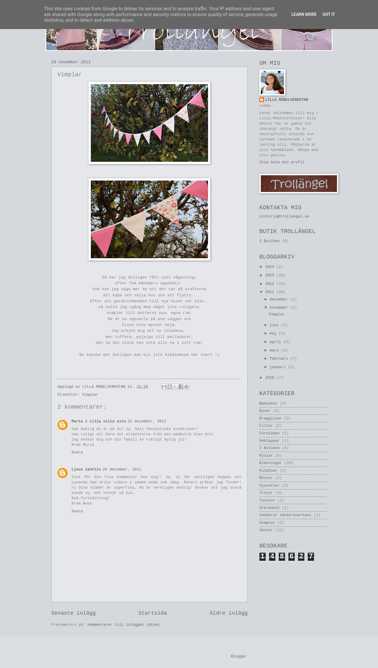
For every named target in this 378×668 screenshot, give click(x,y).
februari (280, 358)
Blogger (239, 656)
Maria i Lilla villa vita (98, 421)
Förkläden (269, 433)
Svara (77, 452)
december (280, 299)
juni (275, 325)
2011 (271, 292)
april (276, 342)
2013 (271, 275)
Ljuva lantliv (86, 469)
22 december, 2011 (146, 421)
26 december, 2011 (122, 469)
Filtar (266, 426)
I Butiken (269, 241)
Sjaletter (269, 485)
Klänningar (270, 463)
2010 (271, 377)
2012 (271, 284)
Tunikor (267, 500)
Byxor (265, 411)
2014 (271, 267)
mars (275, 350)
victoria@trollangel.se (284, 216)
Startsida (152, 613)
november (280, 307)
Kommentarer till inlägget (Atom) (124, 625)
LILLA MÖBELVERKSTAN (286, 100)
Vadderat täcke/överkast (285, 515)
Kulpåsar (268, 470)
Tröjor (266, 493)
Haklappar (269, 440)
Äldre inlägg (229, 613)
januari (279, 367)
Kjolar (266, 455)
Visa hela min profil (282, 162)
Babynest (268, 403)
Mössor (266, 478)
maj (274, 333)
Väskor (266, 530)
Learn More (303, 14)
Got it (328, 14)
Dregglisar (270, 418)
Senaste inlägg (73, 613)
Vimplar (90, 394)
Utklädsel (269, 508)
